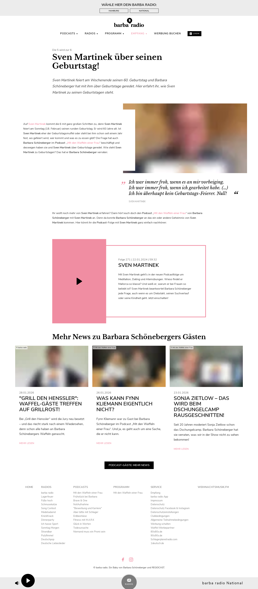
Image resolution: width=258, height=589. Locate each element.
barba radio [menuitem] (47, 492)
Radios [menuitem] (91, 33)
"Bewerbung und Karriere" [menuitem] (87, 508)
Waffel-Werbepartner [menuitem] (162, 527)
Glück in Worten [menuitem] (82, 524)
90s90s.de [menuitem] (156, 535)
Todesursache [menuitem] (80, 527)
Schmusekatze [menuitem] (49, 504)
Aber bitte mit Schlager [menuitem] (85, 512)
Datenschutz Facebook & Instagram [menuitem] (170, 508)
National (144, 10)
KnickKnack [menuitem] (47, 516)
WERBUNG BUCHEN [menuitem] (167, 33)
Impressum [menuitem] (157, 500)
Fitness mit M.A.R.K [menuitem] (83, 520)
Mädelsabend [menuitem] (48, 512)
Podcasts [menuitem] (69, 33)
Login (194, 33)
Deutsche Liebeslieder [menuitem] (53, 543)
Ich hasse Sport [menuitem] (49, 524)
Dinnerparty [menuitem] (47, 520)
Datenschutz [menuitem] (157, 504)
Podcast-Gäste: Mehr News (129, 465)
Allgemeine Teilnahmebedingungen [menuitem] (169, 520)
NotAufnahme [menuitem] (81, 504)
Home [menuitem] (29, 487)
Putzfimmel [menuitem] (47, 535)
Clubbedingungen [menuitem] (160, 516)
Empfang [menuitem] (139, 33)
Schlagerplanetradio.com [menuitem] (164, 539)
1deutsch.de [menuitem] (157, 543)
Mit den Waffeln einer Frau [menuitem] (87, 492)
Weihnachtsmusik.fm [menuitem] (213, 487)
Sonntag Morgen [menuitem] (50, 527)
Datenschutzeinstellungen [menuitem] (165, 512)
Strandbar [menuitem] (46, 531)
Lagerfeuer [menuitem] (47, 496)
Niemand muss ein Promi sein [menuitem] (89, 531)
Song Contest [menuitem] (48, 508)
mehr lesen (26, 443)
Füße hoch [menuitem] (47, 500)
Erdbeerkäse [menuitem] (80, 516)
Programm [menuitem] (114, 33)
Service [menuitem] (156, 487)
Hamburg (114, 10)
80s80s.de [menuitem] (156, 531)
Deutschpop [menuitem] (47, 539)
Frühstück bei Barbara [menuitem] (85, 496)
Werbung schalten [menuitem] (161, 524)
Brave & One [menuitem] (80, 500)
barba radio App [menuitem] (159, 496)
